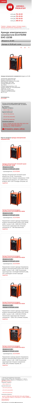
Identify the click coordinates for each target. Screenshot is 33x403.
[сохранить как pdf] (29, 47)
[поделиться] (21, 47)
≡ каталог (3, 1)
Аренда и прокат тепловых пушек (16, 26)
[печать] (25, 47)
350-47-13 (16, 20)
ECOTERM (3, 98)
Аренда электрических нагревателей (11, 27)
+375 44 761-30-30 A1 (8, 114)
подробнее (5, 183)
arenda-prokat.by (5, 400)
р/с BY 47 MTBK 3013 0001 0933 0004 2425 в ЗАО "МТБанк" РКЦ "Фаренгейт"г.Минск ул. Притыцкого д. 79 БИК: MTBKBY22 (15, 125)
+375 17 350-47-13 (7, 110)
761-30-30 (16, 14)
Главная (3, 26)
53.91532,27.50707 (7, 381)
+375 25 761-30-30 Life (8, 119)
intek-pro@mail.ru (5, 399)
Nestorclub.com (20, 402)
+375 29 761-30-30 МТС (9, 116)
